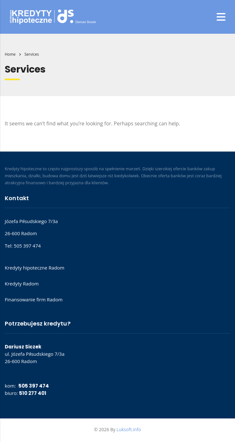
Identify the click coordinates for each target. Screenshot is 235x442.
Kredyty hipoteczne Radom (34, 267)
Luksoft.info (129, 429)
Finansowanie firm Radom (34, 299)
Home (10, 54)
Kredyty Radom (22, 283)
